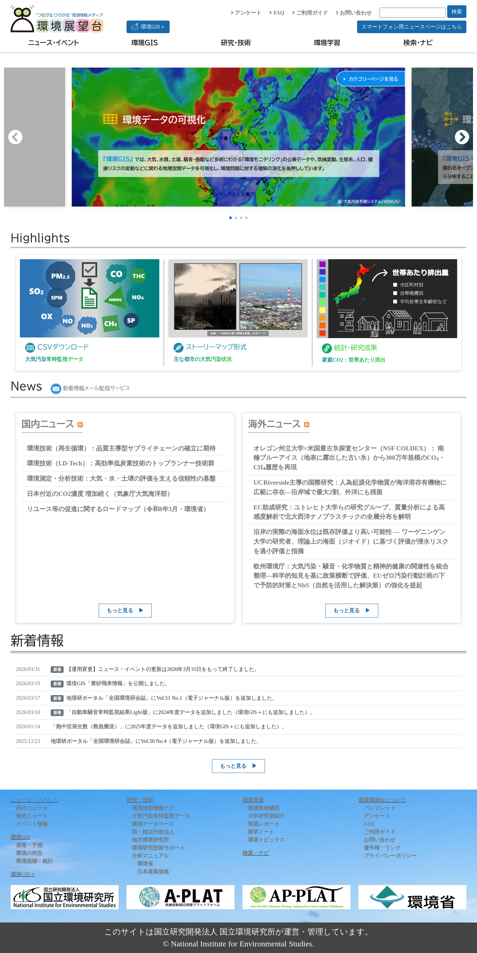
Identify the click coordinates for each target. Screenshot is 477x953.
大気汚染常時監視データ (161, 816)
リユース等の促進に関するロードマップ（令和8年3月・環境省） (118, 509)
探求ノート (261, 832)
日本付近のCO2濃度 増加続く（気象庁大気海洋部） (100, 493)
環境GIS (145, 42)
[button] (465, 137)
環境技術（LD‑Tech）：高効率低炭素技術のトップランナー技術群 (120, 463)
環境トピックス (266, 840)
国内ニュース (48, 423)
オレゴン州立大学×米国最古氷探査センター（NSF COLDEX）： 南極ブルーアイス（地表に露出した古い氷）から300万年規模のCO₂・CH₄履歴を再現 (349, 458)
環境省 (145, 863)
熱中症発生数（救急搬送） (88, 726)
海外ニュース (274, 423)
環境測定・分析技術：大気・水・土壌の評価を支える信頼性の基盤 (121, 478)
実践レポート (264, 824)
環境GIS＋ (148, 27)
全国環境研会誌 (127, 698)
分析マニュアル (150, 856)
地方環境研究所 (150, 840)
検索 (456, 11)
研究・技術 (236, 42)
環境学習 (327, 42)
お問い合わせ (354, 13)
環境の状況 (29, 853)
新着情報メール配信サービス (90, 388)
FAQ (276, 13)
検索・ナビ (418, 42)
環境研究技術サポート (158, 848)
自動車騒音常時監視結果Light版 (109, 712)
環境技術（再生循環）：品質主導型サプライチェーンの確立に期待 (121, 448)
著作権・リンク (382, 848)
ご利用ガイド (310, 13)
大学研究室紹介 (266, 816)
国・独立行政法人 (153, 832)
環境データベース (153, 824)
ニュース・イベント (53, 42)
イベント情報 (32, 824)
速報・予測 (29, 845)
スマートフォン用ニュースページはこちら (411, 27)
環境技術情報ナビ (153, 808)
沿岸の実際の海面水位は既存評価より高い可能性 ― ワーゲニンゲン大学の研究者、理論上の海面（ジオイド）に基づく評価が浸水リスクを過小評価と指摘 (351, 541)
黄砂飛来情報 (107, 683)
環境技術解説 (264, 808)
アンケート (246, 13)
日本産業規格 (153, 871)
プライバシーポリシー (390, 856)
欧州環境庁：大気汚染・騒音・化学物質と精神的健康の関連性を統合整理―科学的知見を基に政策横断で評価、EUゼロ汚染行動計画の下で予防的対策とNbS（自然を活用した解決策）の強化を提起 (351, 576)
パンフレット (380, 808)
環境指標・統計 (34, 861)
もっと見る (120, 610)
